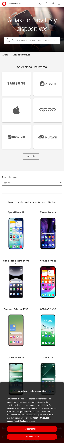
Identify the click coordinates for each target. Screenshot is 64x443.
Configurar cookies (27, 421)
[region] (32, 412)
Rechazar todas (32, 436)
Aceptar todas (32, 428)
